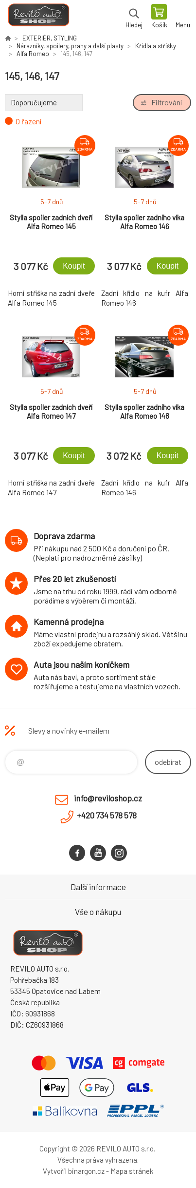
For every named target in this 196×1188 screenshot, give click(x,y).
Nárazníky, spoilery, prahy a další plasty (70, 46)
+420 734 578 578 (107, 815)
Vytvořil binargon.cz (74, 1171)
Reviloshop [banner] (38, 17)
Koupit (74, 266)
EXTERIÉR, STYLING (49, 38)
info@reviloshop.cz (108, 798)
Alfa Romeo (33, 54)
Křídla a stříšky (155, 46)
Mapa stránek (131, 1171)
